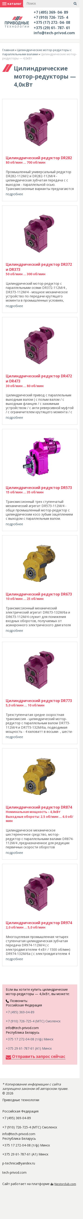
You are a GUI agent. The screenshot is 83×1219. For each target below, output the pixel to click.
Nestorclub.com (65, 1184)
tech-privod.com (14, 1172)
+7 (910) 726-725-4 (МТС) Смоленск (33, 1021)
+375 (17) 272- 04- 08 (52, 22)
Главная (8, 50)
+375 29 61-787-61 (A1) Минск (29, 1048)
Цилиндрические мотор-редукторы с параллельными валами (36, 52)
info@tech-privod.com (54, 32)
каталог (11, 3)
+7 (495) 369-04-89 (20, 1012)
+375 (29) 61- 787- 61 (52, 27)
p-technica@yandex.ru (18, 1163)
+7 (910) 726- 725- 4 (51, 17)
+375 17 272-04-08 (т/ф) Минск (29, 1039)
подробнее (14, 194)
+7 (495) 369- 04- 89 (51, 12)
